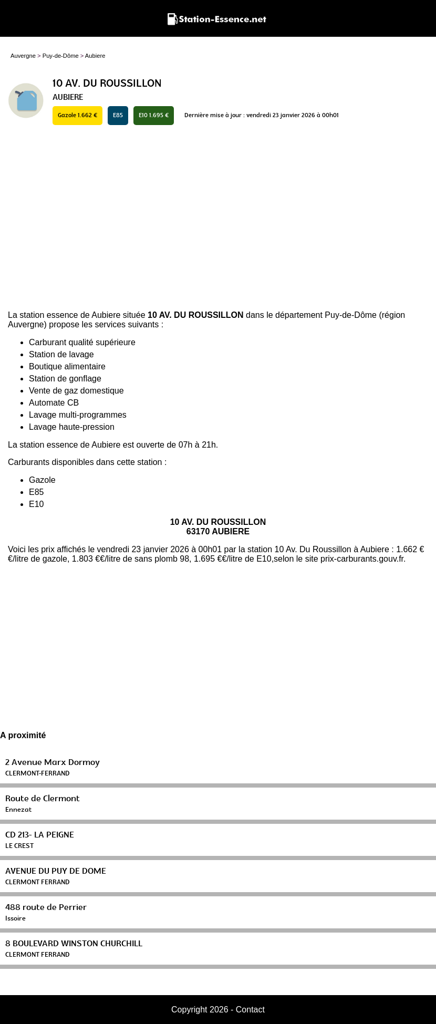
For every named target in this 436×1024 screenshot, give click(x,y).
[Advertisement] (218, 218)
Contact (250, 1009)
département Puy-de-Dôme (326, 315)
